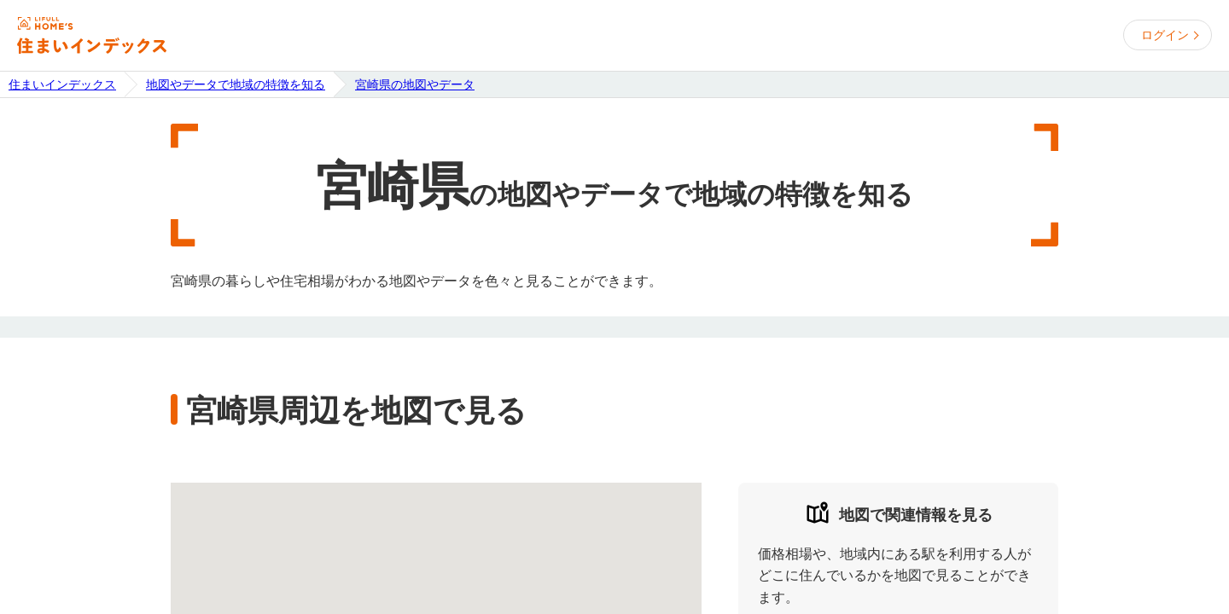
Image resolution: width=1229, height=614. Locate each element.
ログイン (1165, 35)
